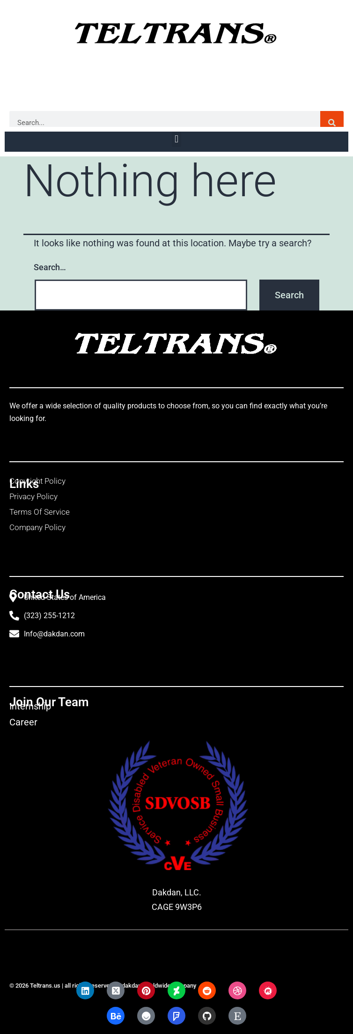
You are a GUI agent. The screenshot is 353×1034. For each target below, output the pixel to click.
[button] (176, 139)
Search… (50, 267)
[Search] (332, 122)
